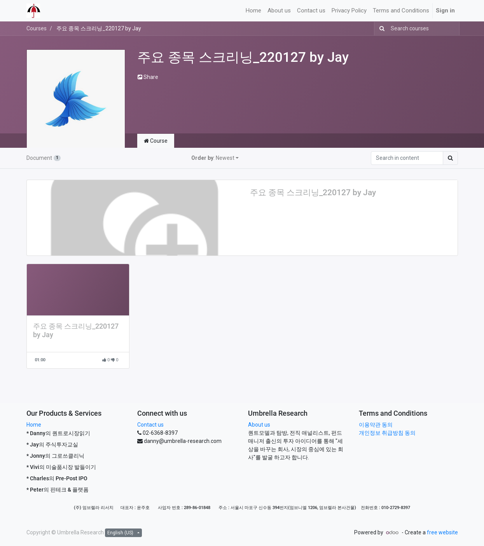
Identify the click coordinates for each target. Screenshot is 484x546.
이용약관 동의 (376, 425)
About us (259, 425)
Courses (36, 28)
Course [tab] (156, 141)
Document (43, 158)
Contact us (150, 425)
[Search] (380, 28)
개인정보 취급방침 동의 (387, 433)
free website (442, 532)
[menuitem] (253, 10)
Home (33, 425)
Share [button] (148, 77)
